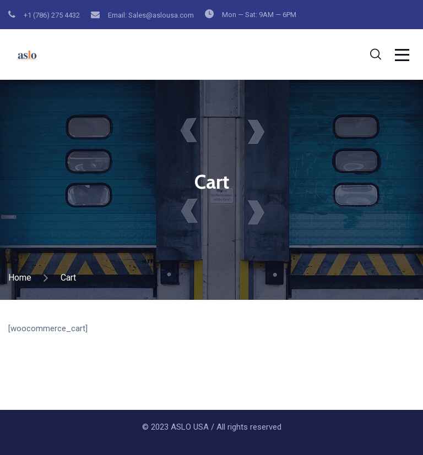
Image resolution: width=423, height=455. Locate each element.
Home (19, 277)
